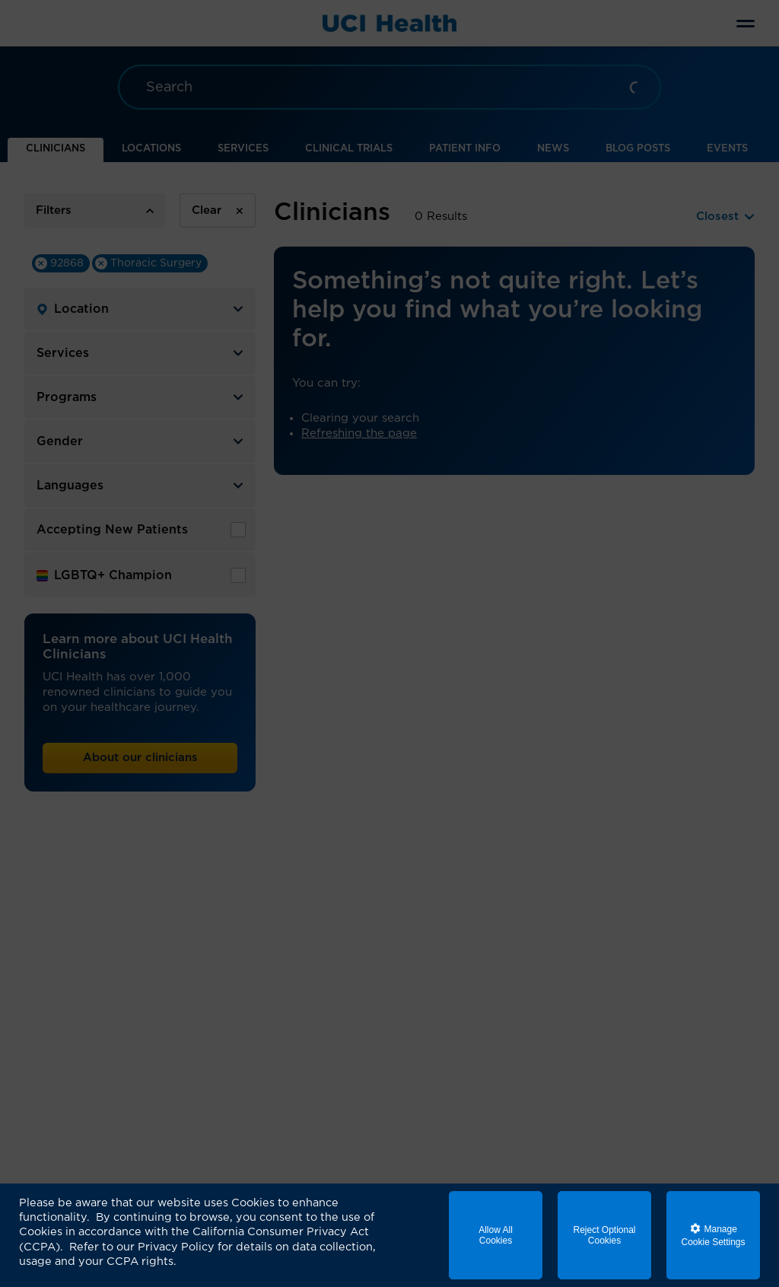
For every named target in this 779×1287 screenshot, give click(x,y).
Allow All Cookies (496, 1235)
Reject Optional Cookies (604, 1235)
